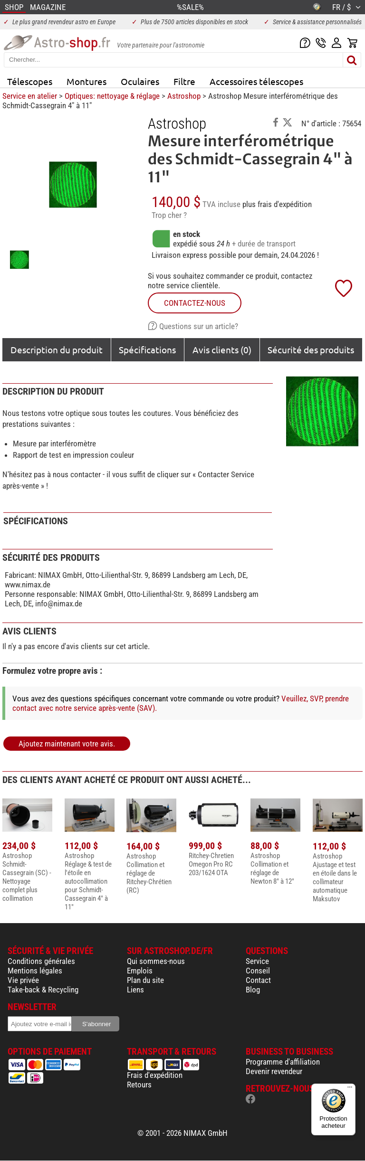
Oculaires (140, 81)
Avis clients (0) (221, 349)
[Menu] (349, 1089)
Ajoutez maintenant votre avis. (67, 743)
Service (257, 961)
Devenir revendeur (274, 1071)
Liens (135, 989)
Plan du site (145, 980)
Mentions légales (35, 970)
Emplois (140, 970)
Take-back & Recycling (43, 989)
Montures (86, 81)
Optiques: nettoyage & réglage (112, 96)
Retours (139, 1084)
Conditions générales (41, 961)
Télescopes (29, 81)
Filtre (184, 81)
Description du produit (56, 349)
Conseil (258, 970)
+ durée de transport (264, 243)
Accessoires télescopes (256, 81)
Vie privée (23, 980)
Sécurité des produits (311, 349)
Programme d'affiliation (283, 1062)
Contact (258, 980)
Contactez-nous (194, 303)
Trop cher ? (169, 215)
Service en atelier (29, 96)
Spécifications (147, 349)
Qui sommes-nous (156, 961)
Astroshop (184, 96)
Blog (253, 989)
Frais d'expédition (154, 1075)
